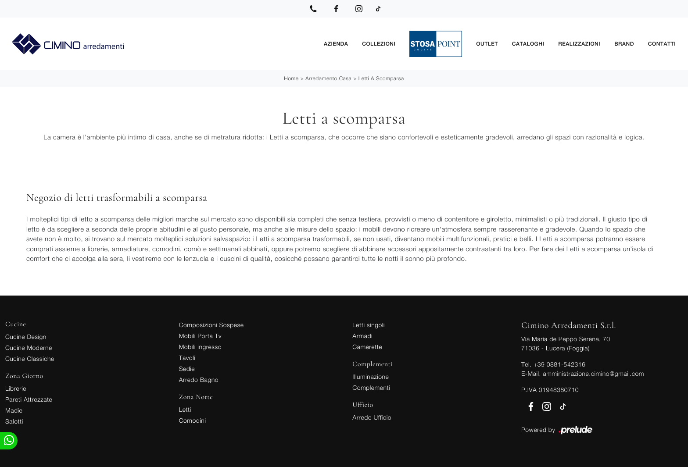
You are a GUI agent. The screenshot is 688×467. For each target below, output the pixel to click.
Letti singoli (368, 324)
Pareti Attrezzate (28, 399)
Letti (185, 409)
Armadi (362, 335)
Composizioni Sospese (211, 324)
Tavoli (187, 357)
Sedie (187, 368)
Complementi (371, 387)
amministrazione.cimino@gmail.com (593, 373)
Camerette (367, 346)
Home (291, 78)
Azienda (336, 44)
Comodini (192, 420)
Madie (13, 410)
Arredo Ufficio (371, 417)
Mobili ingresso (200, 346)
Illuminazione (370, 376)
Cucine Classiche (29, 358)
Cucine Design (26, 336)
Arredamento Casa (328, 78)
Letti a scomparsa (381, 78)
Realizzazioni (579, 44)
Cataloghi (528, 44)
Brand (624, 44)
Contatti (662, 44)
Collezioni (378, 44)
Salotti (14, 421)
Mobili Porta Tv (200, 335)
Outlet (487, 44)
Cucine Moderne (28, 347)
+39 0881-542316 (559, 364)
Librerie (15, 388)
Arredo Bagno (199, 379)
